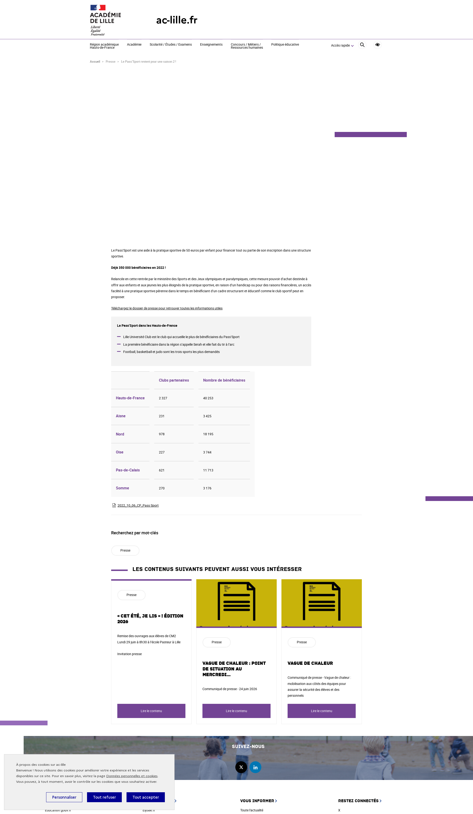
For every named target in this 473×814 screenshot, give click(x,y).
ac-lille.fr (176, 20)
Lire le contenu (151, 711)
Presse (125, 550)
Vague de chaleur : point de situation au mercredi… (234, 669)
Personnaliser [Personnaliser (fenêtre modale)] (64, 797)
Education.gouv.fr (58, 810)
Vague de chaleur (310, 663)
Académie (134, 44)
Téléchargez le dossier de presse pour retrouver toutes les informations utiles (167, 308)
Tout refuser (104, 797)
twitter (241, 767)
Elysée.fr (149, 810)
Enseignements (211, 44)
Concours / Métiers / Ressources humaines (247, 46)
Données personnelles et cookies (132, 776)
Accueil (95, 61)
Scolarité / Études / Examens (171, 44)
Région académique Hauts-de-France (104, 46)
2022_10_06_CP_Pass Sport (138, 505)
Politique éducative (285, 44)
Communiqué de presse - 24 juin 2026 (229, 689)
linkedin (255, 767)
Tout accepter (145, 797)
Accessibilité (377, 45)
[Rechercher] (362, 45)
